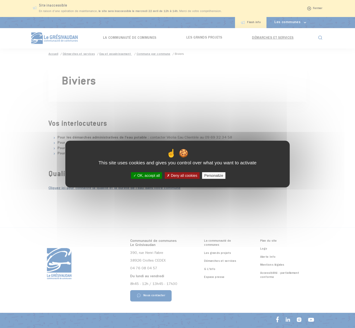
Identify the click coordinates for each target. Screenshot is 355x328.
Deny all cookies (182, 175)
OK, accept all (146, 175)
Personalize (213, 175)
